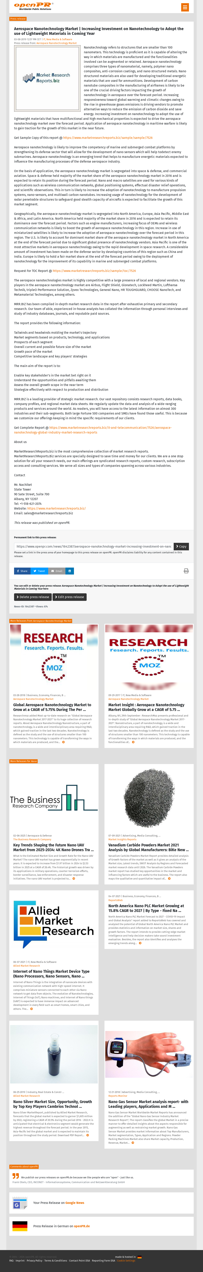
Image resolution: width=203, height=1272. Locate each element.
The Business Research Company (32, 839)
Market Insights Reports (122, 839)
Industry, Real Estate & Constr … (45, 1092)
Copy (181, 546)
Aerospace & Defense (40, 835)
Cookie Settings (126, 1260)
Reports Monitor (117, 1095)
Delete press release (33, 597)
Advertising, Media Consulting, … (141, 835)
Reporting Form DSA (103, 1260)
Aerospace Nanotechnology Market (56, 43)
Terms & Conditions (55, 1260)
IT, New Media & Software (57, 39)
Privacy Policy (34, 1260)
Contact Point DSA (79, 1260)
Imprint (20, 1260)
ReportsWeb (115, 900)
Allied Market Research (26, 965)
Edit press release (69, 597)
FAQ (11, 1260)
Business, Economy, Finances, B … (46, 695)
